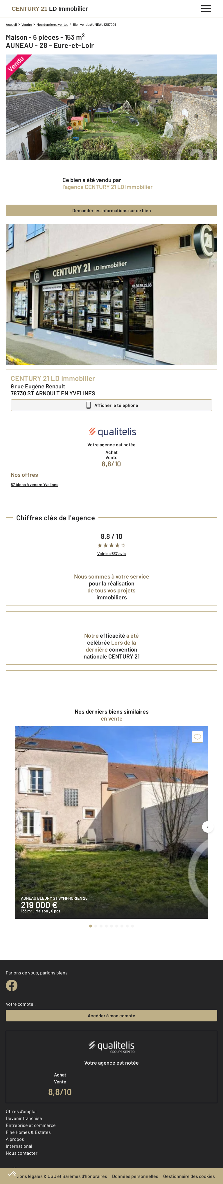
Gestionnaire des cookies (189, 1176)
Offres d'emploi (21, 1111)
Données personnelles (135, 1176)
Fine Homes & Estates (28, 1132)
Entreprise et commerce (31, 1125)
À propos (15, 1139)
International (19, 1146)
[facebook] (11, 985)
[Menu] (206, 7)
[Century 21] (50, 8)
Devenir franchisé (24, 1118)
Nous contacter (21, 1153)
